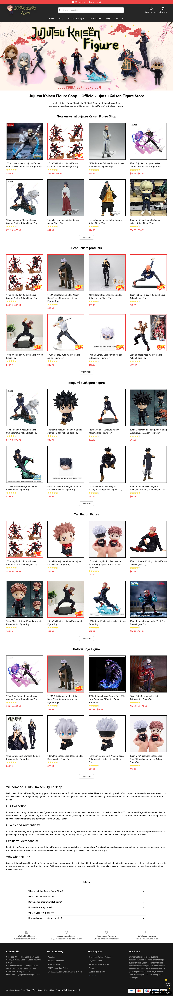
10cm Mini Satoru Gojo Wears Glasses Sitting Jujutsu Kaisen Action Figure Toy (106, 759)
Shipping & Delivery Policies (100, 957)
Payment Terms (95, 961)
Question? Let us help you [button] (161, 993)
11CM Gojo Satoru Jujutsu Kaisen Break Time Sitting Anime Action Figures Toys (63, 298)
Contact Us (93, 968)
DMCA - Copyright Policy (58, 968)
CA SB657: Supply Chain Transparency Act (65, 972)
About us (51, 957)
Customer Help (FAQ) (97, 972)
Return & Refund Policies (99, 964)
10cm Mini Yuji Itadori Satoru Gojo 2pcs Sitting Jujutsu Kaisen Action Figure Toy (105, 564)
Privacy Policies (54, 964)
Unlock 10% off (168, 984)
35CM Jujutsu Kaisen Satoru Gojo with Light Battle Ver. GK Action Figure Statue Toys (107, 699)
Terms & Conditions (56, 961)
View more (86, 237)
